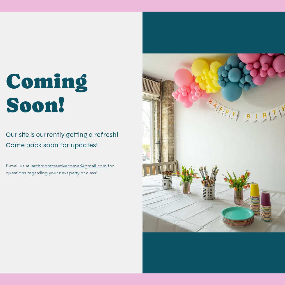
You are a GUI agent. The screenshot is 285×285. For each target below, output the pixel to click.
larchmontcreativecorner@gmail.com (69, 166)
